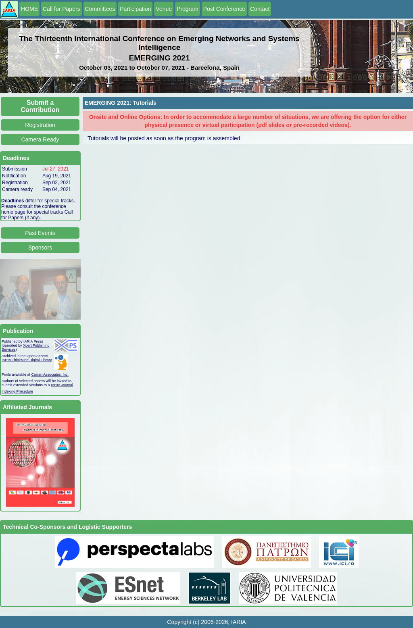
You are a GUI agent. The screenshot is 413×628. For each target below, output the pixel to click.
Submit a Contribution (40, 106)
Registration (40, 125)
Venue (164, 9)
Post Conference (224, 9)
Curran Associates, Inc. (50, 374)
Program (187, 9)
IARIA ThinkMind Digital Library (27, 360)
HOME (29, 9)
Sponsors (40, 247)
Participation (135, 9)
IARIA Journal (62, 385)
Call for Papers (61, 9)
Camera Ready (40, 139)
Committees (100, 9)
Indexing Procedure (17, 391)
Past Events (40, 233)
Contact (259, 9)
